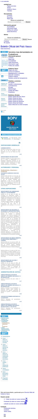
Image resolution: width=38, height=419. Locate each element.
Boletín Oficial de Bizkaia (15, 99)
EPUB (7, 139)
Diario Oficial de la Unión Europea (18, 104)
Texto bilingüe (17, 139)
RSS (2, 111)
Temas (9, 7)
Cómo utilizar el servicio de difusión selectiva (5, 347)
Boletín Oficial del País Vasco (16, 46)
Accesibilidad (10, 26)
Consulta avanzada (3, 89)
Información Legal (13, 64)
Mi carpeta (7, 42)
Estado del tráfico (13, 90)
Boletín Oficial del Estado (15, 103)
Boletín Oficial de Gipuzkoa (16, 101)
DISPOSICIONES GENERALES (5, 319)
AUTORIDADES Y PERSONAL (4, 321)
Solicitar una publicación (4, 84)
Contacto (9, 15)
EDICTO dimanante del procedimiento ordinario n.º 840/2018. (10, 300)
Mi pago (10, 87)
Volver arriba (7, 411)
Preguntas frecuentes (5, 378)
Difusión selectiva (3, 99)
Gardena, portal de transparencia (17, 78)
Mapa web (10, 18)
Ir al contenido (5, 1)
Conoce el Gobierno (14, 71)
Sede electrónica (5, 48)
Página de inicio (11, 6)
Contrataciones (12, 85)
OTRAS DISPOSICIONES (5, 328)
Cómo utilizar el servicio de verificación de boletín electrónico (5, 355)
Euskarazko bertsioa (9, 408)
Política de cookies (12, 30)
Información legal (12, 28)
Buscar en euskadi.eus (17, 20)
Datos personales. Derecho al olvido (5, 374)
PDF (16, 137)
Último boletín (3, 110)
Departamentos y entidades (16, 73)
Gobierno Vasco (11, 9)
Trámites (9, 10)
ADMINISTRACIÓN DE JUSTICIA (5, 331)
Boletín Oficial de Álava (15, 98)
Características (6, 336)
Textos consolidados (4, 94)
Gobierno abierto (13, 76)
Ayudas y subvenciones (15, 84)
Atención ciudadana (14, 75)
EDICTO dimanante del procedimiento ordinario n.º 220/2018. (10, 309)
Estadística (11, 92)
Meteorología (12, 89)
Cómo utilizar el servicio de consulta (5, 340)
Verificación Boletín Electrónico (4, 105)
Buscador (9, 17)
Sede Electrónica (12, 31)
